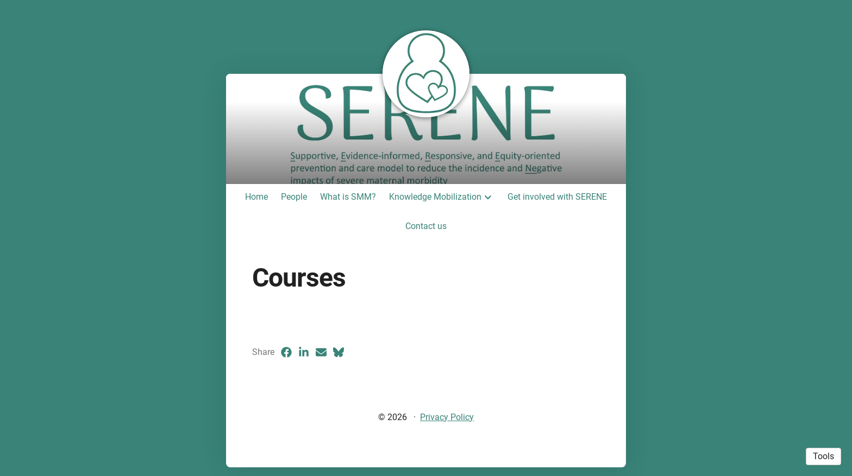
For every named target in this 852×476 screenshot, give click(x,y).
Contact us (426, 226)
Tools (823, 456)
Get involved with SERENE (557, 197)
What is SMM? (348, 197)
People (294, 197)
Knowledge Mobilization (435, 197)
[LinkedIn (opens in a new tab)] (303, 352)
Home (256, 197)
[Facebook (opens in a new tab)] (286, 352)
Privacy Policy (447, 417)
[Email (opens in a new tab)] (321, 352)
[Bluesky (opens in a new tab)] (338, 352)
